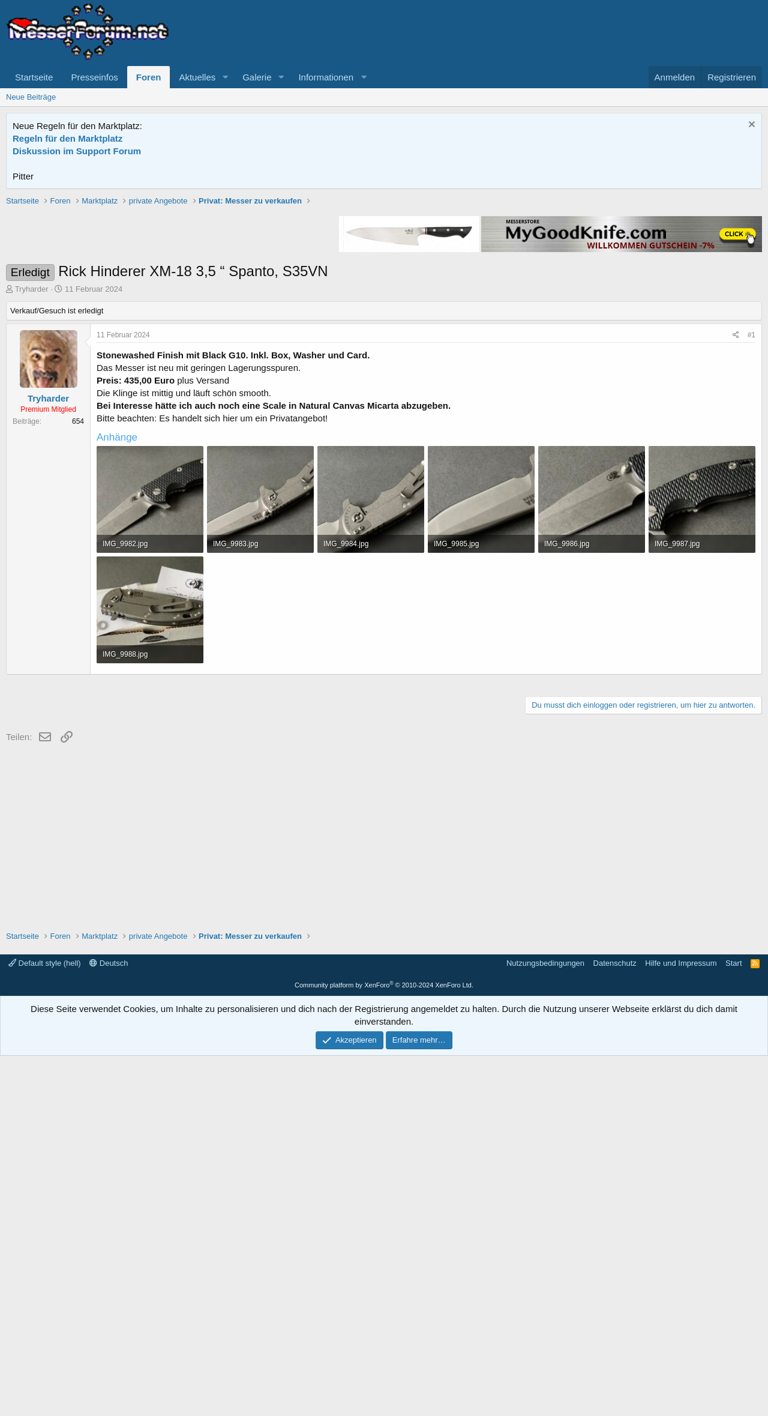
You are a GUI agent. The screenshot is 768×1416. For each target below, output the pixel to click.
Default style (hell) (44, 1323)
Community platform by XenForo (384, 1345)
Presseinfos (94, 77)
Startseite (34, 77)
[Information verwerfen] (750, 125)
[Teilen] (735, 506)
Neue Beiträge (31, 96)
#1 (751, 506)
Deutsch (108, 1323)
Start (733, 1323)
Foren (148, 77)
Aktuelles (197, 77)
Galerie (256, 77)
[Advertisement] (384, 279)
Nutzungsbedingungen (545, 1323)
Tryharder (32, 460)
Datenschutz (615, 1323)
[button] (225, 77)
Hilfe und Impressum (680, 1323)
